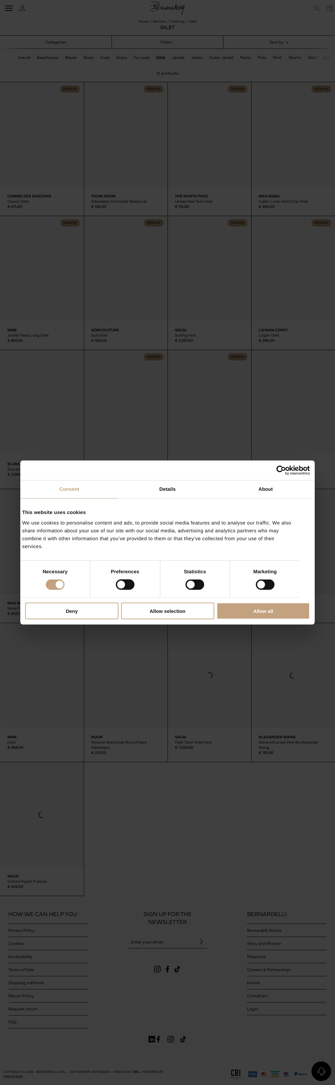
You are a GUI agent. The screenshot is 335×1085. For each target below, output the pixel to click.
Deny (72, 611)
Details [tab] (167, 489)
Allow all (263, 611)
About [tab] (265, 489)
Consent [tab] (69, 489)
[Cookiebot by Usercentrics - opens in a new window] (281, 470)
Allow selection (167, 611)
